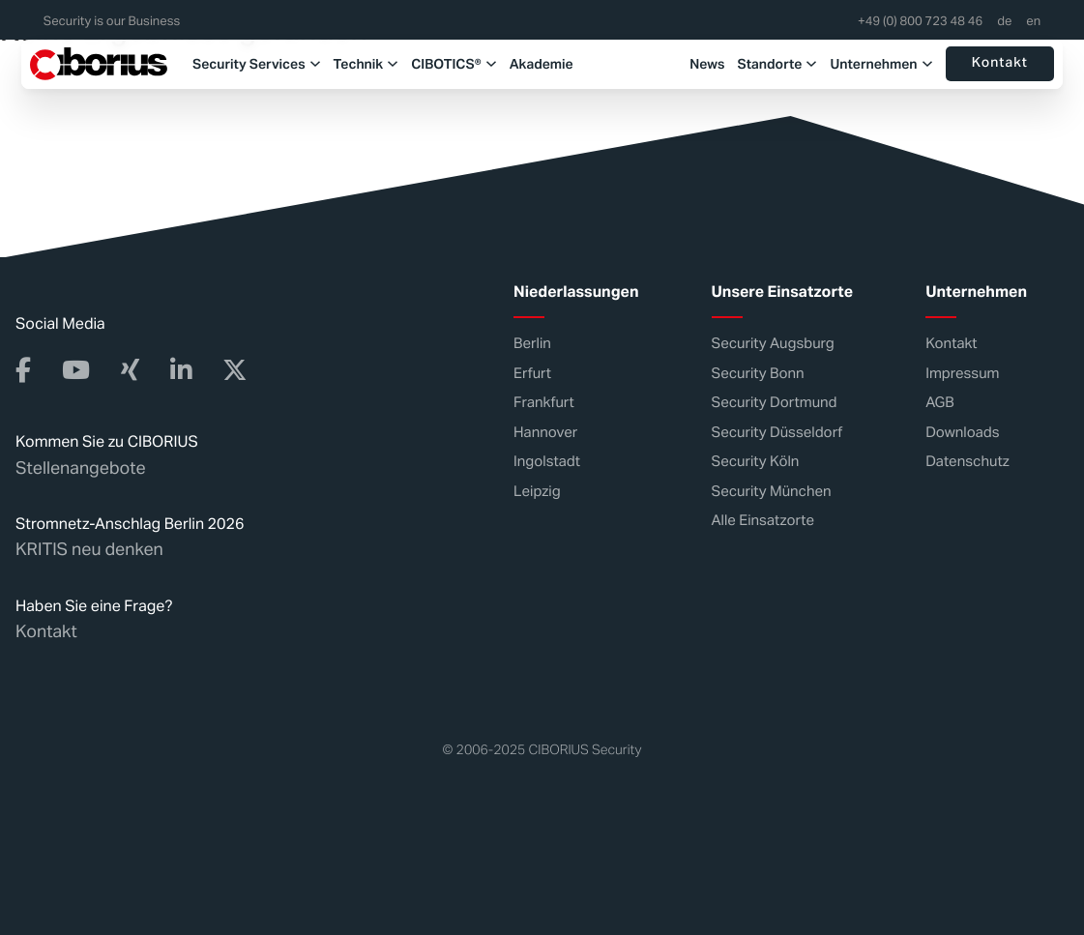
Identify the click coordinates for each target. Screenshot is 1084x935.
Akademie (541, 64)
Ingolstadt (546, 462)
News (706, 64)
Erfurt (532, 373)
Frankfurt (543, 403)
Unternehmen (873, 64)
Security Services (249, 64)
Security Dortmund (774, 403)
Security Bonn (758, 373)
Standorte (769, 64)
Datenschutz (967, 462)
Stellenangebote (80, 467)
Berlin (532, 344)
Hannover (545, 432)
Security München (772, 491)
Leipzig (537, 491)
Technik (359, 64)
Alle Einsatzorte (763, 520)
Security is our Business (112, 22)
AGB (939, 403)
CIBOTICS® (446, 64)
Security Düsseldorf (777, 432)
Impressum (962, 373)
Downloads (962, 432)
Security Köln (756, 462)
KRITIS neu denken (89, 550)
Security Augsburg (773, 344)
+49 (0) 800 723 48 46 (920, 22)
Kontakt (1000, 64)
